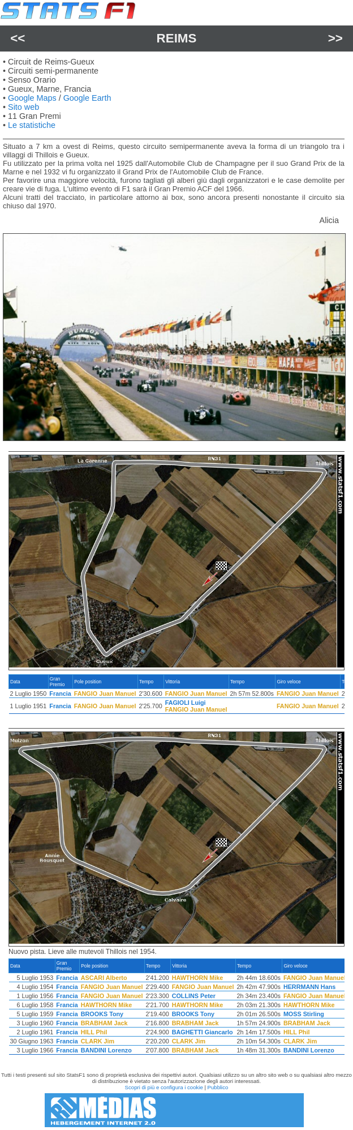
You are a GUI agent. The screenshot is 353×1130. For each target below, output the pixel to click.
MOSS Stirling (303, 1014)
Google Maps (32, 97)
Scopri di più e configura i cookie (164, 1087)
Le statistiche (31, 125)
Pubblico (218, 1087)
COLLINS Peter (194, 995)
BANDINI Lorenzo (106, 1050)
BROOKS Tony (102, 1014)
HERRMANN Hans (309, 986)
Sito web (23, 107)
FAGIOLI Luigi (185, 702)
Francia (60, 693)
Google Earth (87, 97)
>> (335, 38)
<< (17, 38)
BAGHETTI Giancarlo (202, 1032)
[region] (176, 697)
